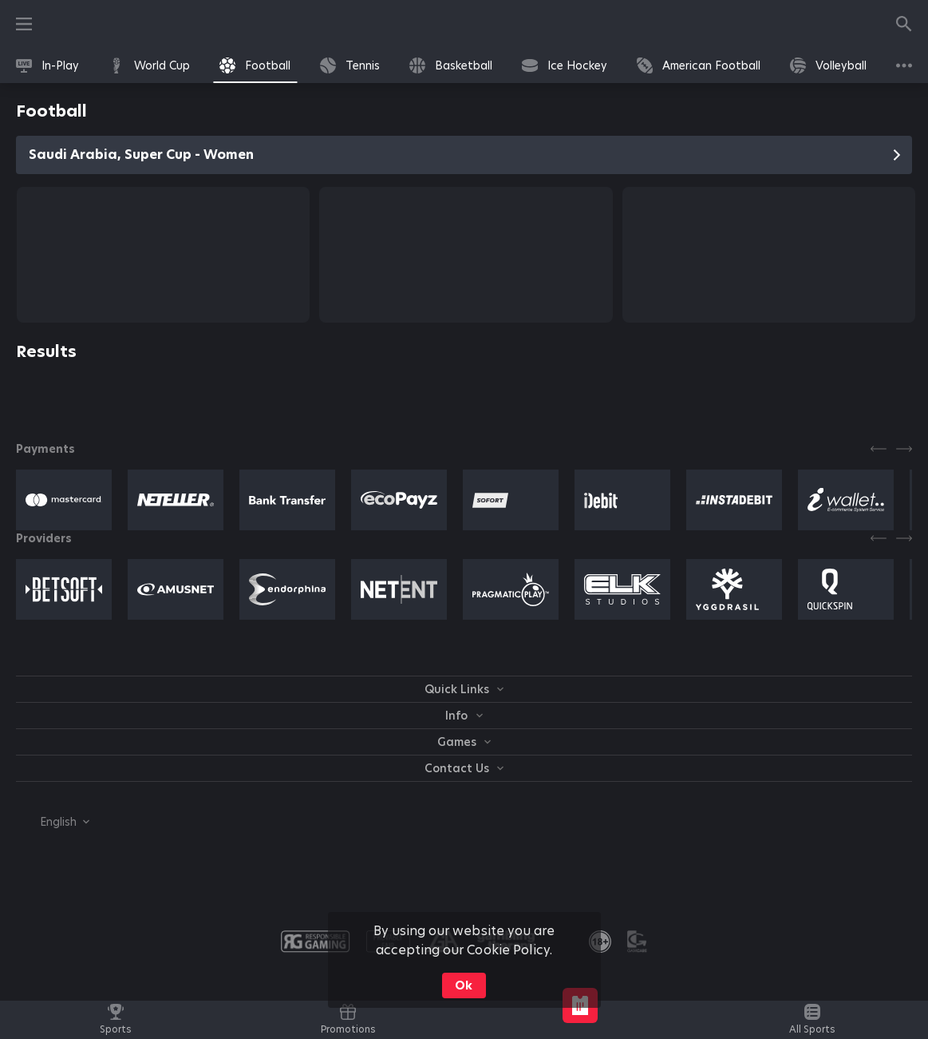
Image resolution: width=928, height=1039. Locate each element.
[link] (47, 65)
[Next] (904, 449)
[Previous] (879, 449)
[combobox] (52, 822)
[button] (64, 500)
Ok (463, 985)
